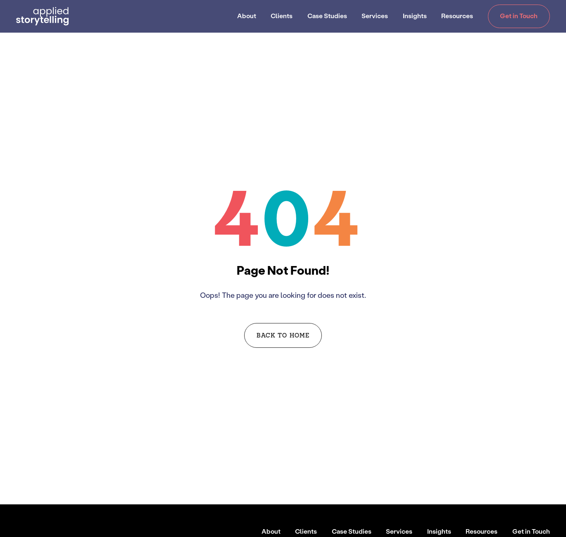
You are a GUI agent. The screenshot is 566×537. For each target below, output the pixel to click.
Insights (415, 16)
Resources (457, 16)
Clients (282, 16)
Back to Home (283, 335)
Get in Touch (518, 16)
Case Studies (327, 16)
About (246, 16)
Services (374, 16)
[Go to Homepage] (42, 16)
